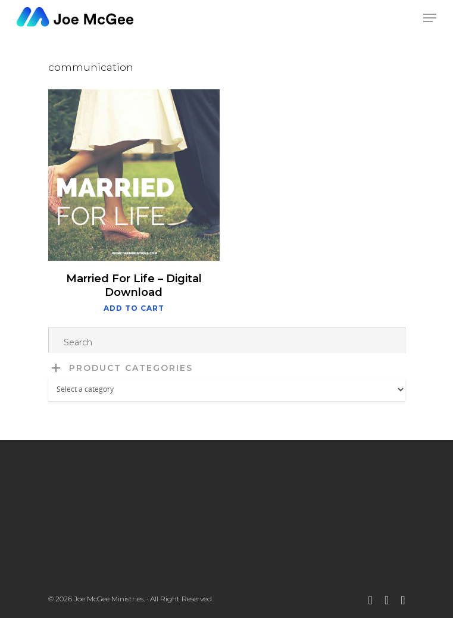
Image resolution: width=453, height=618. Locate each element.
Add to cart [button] (134, 308)
